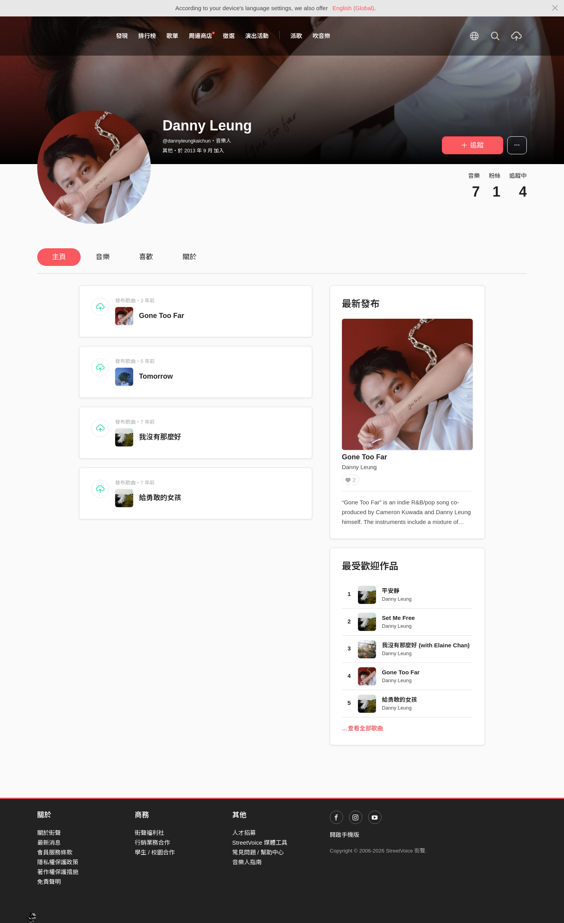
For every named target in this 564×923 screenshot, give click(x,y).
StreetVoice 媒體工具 (259, 842)
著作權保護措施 (57, 872)
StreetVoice (69, 36)
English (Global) (353, 8)
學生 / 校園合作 (155, 852)
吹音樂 (321, 36)
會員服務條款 (54, 852)
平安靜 (391, 593)
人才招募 (244, 832)
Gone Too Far (161, 316)
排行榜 (147, 36)
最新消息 (49, 842)
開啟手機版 (344, 834)
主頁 (59, 257)
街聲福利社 (149, 832)
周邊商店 (202, 36)
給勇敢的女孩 (160, 498)
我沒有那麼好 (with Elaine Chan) (426, 648)
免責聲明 (49, 882)
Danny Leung (359, 467)
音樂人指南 (247, 862)
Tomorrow (156, 376)
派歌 (296, 36)
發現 (122, 36)
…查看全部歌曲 (362, 731)
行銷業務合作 (152, 842)
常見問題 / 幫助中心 (258, 852)
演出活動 (257, 36)
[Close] (555, 8)
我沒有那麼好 (160, 437)
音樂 (103, 257)
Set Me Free (398, 620)
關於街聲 (49, 832)
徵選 (229, 36)
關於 (190, 257)
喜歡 (146, 257)
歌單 (172, 36)
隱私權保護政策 (57, 862)
